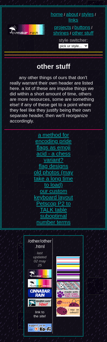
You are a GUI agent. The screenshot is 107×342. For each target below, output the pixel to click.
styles (87, 14)
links (73, 20)
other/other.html (40, 243)
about (72, 14)
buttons (82, 27)
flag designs (53, 166)
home (57, 14)
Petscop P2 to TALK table (53, 207)
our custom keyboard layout (53, 194)
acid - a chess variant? (54, 157)
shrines (61, 33)
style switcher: (73, 40)
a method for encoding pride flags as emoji (53, 141)
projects (62, 27)
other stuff (82, 33)
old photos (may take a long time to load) (53, 178)
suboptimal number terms (54, 219)
